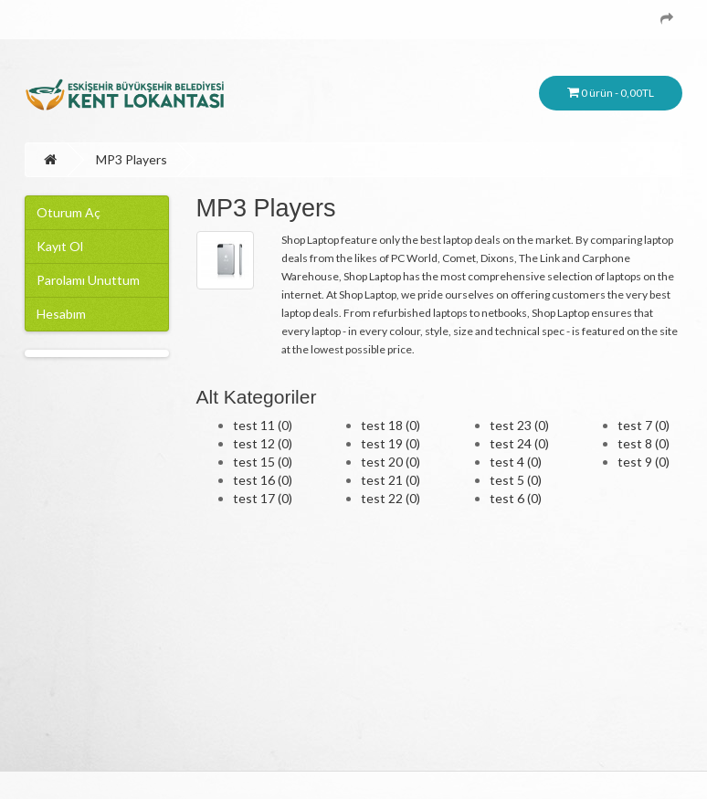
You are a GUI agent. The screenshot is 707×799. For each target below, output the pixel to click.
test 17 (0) (262, 498)
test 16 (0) (262, 480)
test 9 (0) (643, 461)
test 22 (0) (390, 498)
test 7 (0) (643, 425)
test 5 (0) (516, 480)
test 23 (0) (519, 425)
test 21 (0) (390, 480)
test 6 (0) (516, 498)
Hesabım (61, 313)
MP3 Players (131, 159)
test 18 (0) (390, 425)
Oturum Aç (68, 212)
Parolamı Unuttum (88, 280)
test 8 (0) (643, 443)
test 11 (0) (262, 425)
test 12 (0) (262, 443)
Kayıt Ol (60, 246)
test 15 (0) (262, 461)
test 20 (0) (390, 461)
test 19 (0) (390, 443)
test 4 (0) (516, 461)
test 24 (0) (519, 443)
